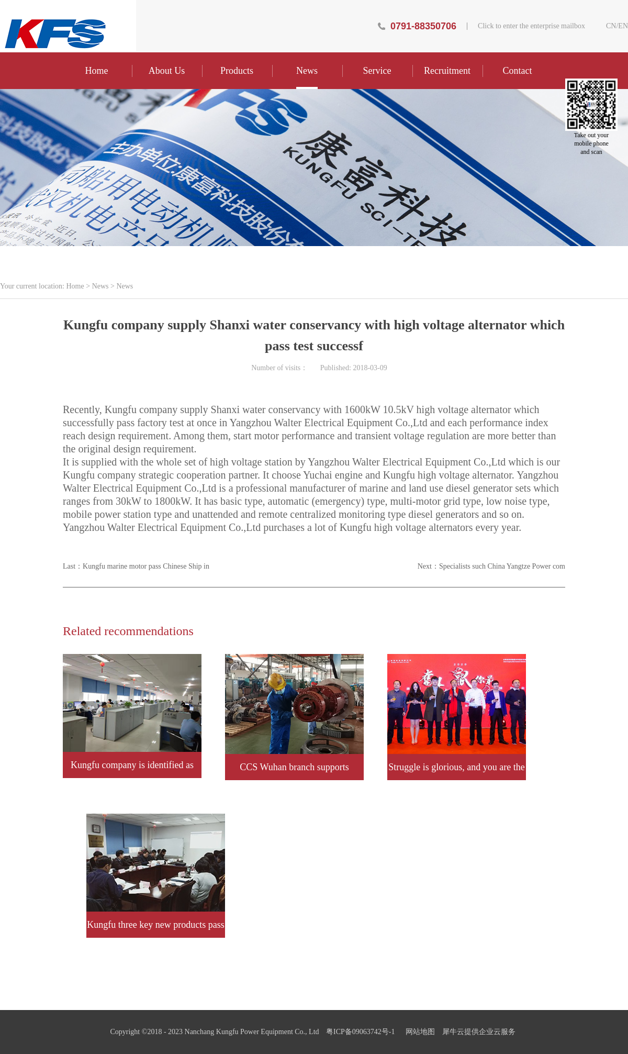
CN (611, 26)
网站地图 (418, 1032)
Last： (136, 566)
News (100, 286)
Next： (491, 566)
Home (96, 70)
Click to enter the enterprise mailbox (531, 26)
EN (623, 26)
